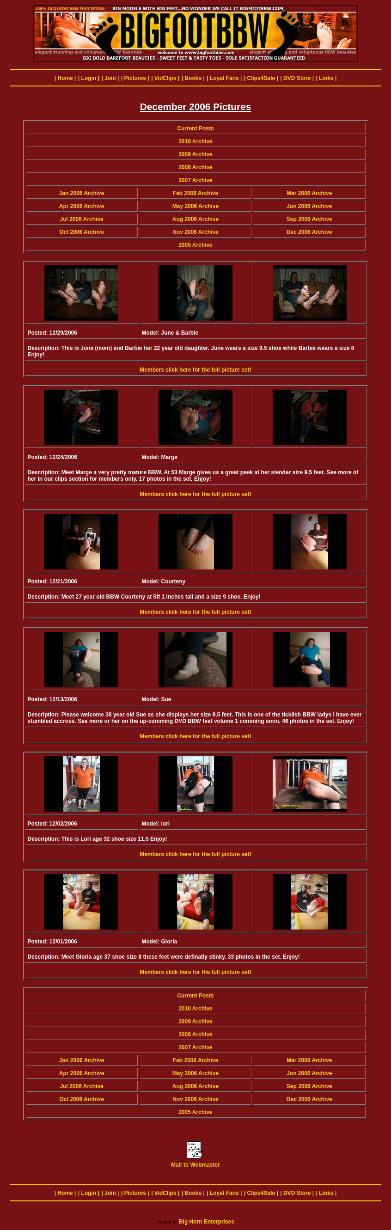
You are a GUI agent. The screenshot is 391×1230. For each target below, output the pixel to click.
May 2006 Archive (195, 206)
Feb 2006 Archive (195, 193)
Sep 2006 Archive (309, 219)
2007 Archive (195, 180)
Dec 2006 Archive (309, 232)
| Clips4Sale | (261, 78)
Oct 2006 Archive (81, 232)
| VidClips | (165, 78)
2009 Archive (195, 154)
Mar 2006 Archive (309, 193)
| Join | (110, 78)
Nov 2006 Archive (195, 232)
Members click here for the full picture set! (195, 370)
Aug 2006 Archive (195, 219)
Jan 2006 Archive (81, 193)
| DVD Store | (297, 78)
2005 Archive (195, 245)
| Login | (88, 78)
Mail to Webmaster (195, 1162)
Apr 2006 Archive (81, 206)
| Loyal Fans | (224, 78)
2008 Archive (195, 167)
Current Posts (195, 128)
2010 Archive (195, 141)
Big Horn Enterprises (206, 1221)
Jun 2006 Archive (309, 206)
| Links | (326, 78)
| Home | (65, 78)
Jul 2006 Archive (82, 219)
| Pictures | (135, 78)
